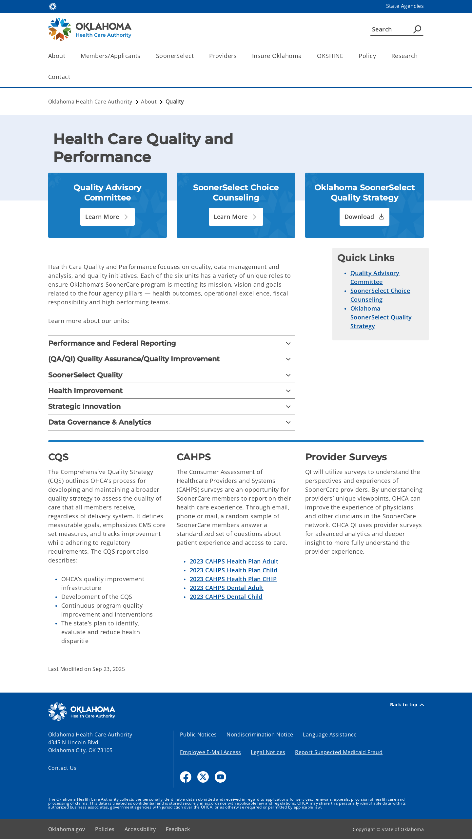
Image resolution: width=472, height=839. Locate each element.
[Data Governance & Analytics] (171, 422)
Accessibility (140, 829)
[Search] (397, 29)
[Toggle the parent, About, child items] (67, 56)
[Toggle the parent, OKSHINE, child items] (345, 56)
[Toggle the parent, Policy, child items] (378, 56)
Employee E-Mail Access (210, 752)
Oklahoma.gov (66, 829)
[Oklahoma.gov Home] (52, 6)
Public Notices (198, 734)
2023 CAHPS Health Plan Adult (234, 561)
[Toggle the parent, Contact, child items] (72, 77)
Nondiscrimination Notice (259, 734)
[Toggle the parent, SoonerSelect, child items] (196, 56)
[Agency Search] (417, 29)
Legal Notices (268, 752)
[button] (107, 217)
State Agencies (405, 6)
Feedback (178, 829)
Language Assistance (330, 734)
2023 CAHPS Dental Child (226, 597)
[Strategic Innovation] (171, 406)
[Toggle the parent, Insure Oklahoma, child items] (304, 56)
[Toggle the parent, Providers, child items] (239, 56)
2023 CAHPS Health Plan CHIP (233, 579)
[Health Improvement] (171, 390)
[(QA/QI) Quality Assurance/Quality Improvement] (171, 359)
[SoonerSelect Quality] (171, 375)
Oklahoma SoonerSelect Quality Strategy (381, 317)
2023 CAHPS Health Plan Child (233, 570)
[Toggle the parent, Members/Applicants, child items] (143, 56)
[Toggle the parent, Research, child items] (420, 56)
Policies (105, 829)
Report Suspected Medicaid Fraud (339, 752)
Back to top (407, 704)
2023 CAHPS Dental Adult (227, 588)
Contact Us (62, 768)
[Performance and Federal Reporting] (171, 343)
